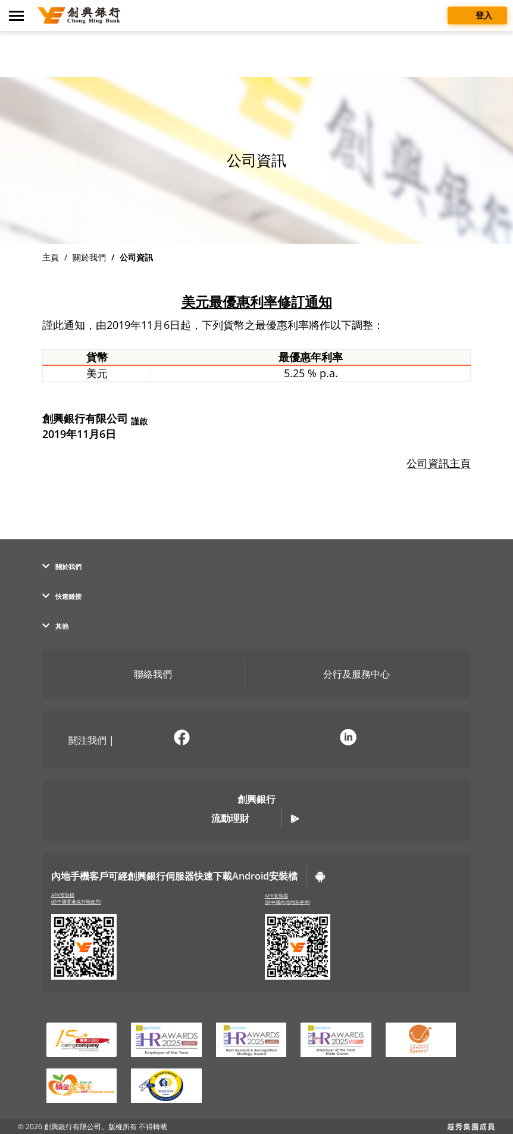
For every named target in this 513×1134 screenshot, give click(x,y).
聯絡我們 (144, 675)
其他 (55, 626)
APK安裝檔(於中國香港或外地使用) (76, 898)
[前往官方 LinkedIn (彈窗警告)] (348, 739)
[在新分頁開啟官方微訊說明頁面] (265, 739)
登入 (477, 14)
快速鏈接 (62, 596)
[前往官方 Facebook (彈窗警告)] (181, 739)
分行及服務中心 (347, 675)
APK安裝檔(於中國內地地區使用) (287, 899)
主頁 (50, 257)
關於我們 (89, 257)
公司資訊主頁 (438, 463)
